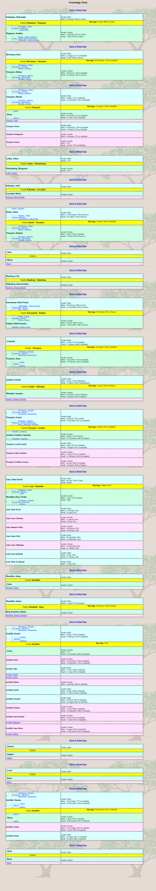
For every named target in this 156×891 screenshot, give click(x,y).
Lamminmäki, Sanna (20, 319)
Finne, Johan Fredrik (27, 38)
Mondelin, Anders (26, 437)
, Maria (15, 125)
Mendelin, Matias (19, 510)
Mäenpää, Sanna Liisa (21, 340)
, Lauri (21, 827)
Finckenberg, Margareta (28, 227)
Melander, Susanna (20, 456)
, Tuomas (22, 658)
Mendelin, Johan (25, 508)
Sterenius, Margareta (21, 81)
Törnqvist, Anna (12, 127)
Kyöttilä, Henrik (12, 696)
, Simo (15, 117)
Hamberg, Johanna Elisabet (16, 298)
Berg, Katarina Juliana (28, 441)
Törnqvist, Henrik (20, 367)
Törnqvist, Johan (26, 67)
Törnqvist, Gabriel (20, 649)
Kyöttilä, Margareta (13, 744)
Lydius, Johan (24, 223)
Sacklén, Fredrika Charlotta (16, 414)
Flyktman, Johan (25, 27)
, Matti (15, 838)
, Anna (21, 512)
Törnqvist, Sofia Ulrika (29, 42)
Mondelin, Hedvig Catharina (24, 439)
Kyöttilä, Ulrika (12, 699)
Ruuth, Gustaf (18, 216)
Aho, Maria (23, 321)
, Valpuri (16, 660)
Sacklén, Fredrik (19, 449)
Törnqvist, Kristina (21, 522)
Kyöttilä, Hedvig (12, 756)
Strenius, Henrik (26, 79)
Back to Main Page (78, 10)
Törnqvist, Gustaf (20, 69)
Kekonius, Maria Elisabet (15, 204)
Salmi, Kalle (24, 328)
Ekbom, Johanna (25, 71)
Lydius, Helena (11, 180)
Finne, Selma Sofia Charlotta (25, 40)
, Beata (8, 274)
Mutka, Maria (24, 333)
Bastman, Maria (25, 83)
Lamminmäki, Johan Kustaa (29, 317)
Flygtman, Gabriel (20, 29)
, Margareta (23, 31)
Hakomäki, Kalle (19, 330)
